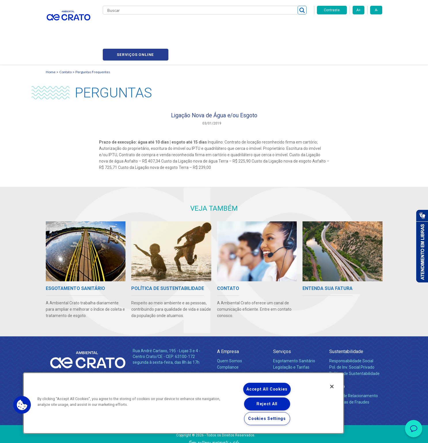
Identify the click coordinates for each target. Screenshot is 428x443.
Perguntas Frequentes (92, 45)
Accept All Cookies (267, 389)
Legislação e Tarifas (291, 342)
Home (51, 45)
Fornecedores (267, 26)
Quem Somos (229, 335)
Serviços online (349, 26)
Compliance (228, 342)
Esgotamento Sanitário (294, 335)
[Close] (332, 386)
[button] (22, 405)
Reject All (266, 403)
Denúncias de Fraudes (349, 376)
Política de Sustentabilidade (354, 348)
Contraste (332, 10)
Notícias (225, 354)
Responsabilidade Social (351, 335)
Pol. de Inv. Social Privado (351, 342)
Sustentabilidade (346, 326)
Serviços (282, 326)
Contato (297, 26)
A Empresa (228, 326)
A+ (358, 10)
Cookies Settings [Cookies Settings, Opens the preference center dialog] (267, 418)
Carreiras (237, 26)
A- (376, 10)
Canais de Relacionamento (353, 370)
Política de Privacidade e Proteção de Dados (214, 434)
